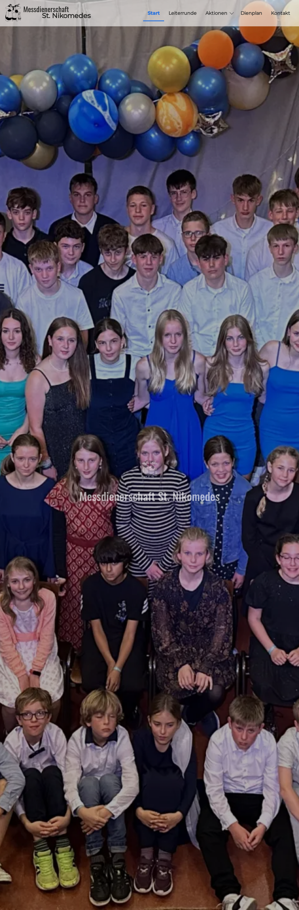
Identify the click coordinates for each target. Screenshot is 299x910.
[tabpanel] (149, 455)
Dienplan (251, 13)
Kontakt (280, 13)
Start (154, 13)
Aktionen (216, 13)
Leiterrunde (183, 13)
